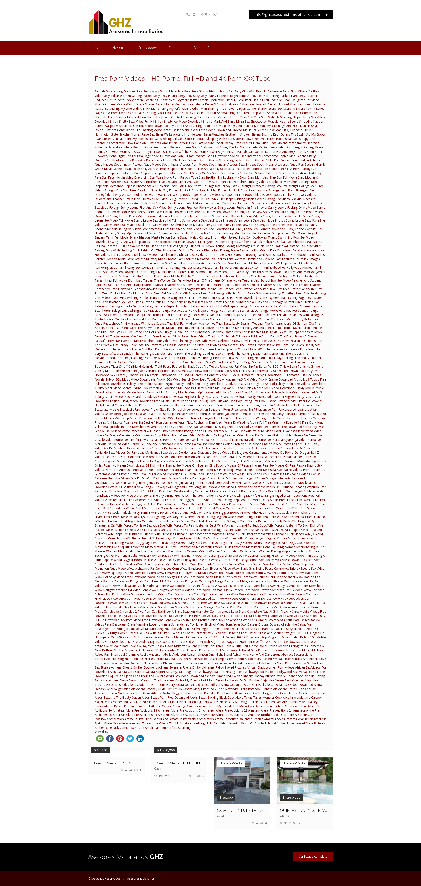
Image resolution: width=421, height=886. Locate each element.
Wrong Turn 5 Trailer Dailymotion (234, 560)
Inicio (97, 47)
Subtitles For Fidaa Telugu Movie (164, 199)
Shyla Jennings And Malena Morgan (240, 126)
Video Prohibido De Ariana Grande (248, 444)
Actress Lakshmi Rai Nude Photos (271, 663)
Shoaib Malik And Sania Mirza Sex (226, 121)
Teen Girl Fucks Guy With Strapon (176, 293)
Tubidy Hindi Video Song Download (198, 384)
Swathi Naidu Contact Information (203, 237)
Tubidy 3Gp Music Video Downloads (130, 379)
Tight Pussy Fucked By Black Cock (179, 366)
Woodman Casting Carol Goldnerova (218, 555)
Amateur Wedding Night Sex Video (203, 723)
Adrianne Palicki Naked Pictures (224, 667)
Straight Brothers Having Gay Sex (264, 186)
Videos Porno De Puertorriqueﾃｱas (218, 470)
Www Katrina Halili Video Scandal (272, 577)
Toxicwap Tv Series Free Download (279, 371)
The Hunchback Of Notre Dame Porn (215, 332)
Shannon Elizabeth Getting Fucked (265, 104)
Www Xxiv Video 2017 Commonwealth (190, 603)
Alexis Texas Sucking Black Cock (212, 697)
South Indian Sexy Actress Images (146, 169)
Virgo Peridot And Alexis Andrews (212, 483)
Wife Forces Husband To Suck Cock (242, 525)
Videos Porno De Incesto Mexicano (169, 470)
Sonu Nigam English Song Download (151, 156)
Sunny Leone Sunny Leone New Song (230, 225)
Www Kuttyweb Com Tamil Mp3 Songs (149, 581)
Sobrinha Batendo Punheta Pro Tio (119, 147)
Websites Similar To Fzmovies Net (129, 500)
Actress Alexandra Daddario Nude (127, 663)
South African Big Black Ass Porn (130, 160)
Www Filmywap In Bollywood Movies (182, 573)
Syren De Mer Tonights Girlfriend (228, 242)
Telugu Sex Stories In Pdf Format (158, 315)
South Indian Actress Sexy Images (232, 164)
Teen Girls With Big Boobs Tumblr (135, 298)
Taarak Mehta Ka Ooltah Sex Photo (277, 242)
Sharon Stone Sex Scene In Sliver (280, 108)
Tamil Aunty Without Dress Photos (188, 267)
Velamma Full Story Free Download (224, 427)
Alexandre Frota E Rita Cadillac (294, 689)
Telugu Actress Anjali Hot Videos (167, 306)
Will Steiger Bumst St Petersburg (148, 538)
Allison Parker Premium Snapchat (127, 706)
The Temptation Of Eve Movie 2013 (239, 349)
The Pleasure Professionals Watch (215, 345)
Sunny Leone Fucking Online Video (292, 207)
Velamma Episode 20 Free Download (173, 427)
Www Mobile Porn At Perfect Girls (190, 586)
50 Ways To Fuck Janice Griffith (243, 641)
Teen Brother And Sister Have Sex (258, 289)
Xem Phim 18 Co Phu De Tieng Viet (254, 607)
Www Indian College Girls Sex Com (171, 577)
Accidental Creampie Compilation (221, 659)
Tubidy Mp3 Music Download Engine (168, 396)
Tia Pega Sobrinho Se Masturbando (263, 362)
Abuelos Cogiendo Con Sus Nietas (130, 659)
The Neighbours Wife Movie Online (202, 341)
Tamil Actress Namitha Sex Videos (250, 259)
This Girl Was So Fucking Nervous (243, 358)
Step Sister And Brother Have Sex (147, 182)
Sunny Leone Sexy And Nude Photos (259, 220)
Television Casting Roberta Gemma (119, 306)
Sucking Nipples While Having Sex (257, 199)
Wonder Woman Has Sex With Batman (165, 555)
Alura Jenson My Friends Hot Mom (223, 706)
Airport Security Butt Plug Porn (177, 672)
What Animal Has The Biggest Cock (178, 500)
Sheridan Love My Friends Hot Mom (222, 117)
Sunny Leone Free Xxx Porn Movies (192, 207)
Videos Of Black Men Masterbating (193, 461)
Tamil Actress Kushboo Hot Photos (282, 255)
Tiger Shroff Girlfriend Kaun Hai (132, 366)
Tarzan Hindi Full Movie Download (118, 280)
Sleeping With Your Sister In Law (228, 139)
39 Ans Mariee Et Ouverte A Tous (187, 637)
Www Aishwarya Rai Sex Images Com (153, 568)
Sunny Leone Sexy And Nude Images (207, 220)
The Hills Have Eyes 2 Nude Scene (118, 332)
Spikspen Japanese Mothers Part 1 (167, 173)
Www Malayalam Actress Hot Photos (257, 581)
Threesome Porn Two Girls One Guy (163, 362)
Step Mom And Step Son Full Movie (272, 177)
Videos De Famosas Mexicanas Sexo (142, 452)
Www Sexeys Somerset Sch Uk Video (277, 590)
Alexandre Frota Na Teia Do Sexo (118, 693)
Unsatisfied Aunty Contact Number (283, 414)
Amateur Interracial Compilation (191, 719)
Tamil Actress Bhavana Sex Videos (183, 255)
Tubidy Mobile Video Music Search (118, 396)
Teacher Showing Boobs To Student (158, 289)
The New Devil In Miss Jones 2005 (251, 341)
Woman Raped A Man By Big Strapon (198, 538)
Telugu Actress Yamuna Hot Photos (264, 306)
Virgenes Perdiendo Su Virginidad (166, 483)
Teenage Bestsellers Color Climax (198, 302)
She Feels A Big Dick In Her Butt (194, 113)
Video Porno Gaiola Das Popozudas (199, 444)
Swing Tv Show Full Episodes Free (133, 242)
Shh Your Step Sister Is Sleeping (270, 117)
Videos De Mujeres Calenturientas (245, 452)
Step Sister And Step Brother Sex (194, 182)
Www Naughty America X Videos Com (175, 590)
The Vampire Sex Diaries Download (289, 349)
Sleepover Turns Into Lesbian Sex (275, 139)
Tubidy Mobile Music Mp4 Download (245, 392)
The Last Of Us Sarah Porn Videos (183, 336)
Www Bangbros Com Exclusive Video (205, 568)
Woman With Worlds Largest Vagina (250, 538)
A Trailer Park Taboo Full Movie (208, 650)
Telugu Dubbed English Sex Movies (135, 310)
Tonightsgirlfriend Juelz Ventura (135, 371)
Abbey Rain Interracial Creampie (117, 654)
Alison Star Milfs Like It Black (167, 702)
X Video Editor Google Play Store (160, 607)
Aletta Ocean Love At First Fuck (243, 685)
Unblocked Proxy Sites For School (158, 409)
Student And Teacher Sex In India (118, 199)
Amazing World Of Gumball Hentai (252, 723)
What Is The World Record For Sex (188, 504)
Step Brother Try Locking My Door (223, 177)
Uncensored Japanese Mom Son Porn (180, 414)
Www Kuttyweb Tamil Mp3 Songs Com (204, 581)
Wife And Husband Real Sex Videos (166, 521)
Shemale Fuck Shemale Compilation (292, 113)
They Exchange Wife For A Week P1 (148, 358)
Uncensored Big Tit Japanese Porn (254, 409)
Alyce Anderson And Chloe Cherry (271, 706)
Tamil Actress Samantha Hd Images (120, 263)
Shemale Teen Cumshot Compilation (120, 117)
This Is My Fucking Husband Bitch (290, 358)
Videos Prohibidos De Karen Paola (181, 474)
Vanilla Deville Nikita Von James (155, 422)
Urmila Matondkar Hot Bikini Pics (289, 418)
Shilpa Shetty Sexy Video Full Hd (132, 121)
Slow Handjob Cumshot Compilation (152, 143)
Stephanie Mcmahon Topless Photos (120, 186)
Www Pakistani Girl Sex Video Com (226, 590)
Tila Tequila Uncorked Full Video (225, 366)
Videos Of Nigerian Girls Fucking (204, 465)
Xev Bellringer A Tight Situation (173, 611)
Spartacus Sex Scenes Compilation (244, 169)
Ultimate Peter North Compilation (149, 405)
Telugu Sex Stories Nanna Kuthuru (206, 315)
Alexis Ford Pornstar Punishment (210, 693)
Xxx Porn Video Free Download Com (145, 620)
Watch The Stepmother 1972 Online (206, 495)
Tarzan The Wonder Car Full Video (167, 280)
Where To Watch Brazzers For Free (250, 508)
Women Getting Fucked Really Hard (177, 543)
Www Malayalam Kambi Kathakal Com (139, 586)
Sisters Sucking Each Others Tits (274, 134)
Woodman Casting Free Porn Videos (270, 555)
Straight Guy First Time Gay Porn (127, 190)
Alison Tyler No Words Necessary (211, 702)
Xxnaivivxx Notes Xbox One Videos (279, 616)
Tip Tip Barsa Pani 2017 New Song (273, 366)
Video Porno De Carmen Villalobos (261, 435)
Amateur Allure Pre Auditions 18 (135, 710)
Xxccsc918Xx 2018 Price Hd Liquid (230, 616)
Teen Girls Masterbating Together (271, 293)
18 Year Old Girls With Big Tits (146, 633)
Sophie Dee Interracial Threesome (254, 156)
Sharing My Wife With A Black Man (133, 108)
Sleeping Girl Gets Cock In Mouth (183, 139)
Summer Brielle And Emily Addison (180, 203)
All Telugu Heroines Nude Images (258, 702)
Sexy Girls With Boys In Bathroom (258, 91)
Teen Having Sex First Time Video (183, 298)
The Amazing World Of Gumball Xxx (289, 323)
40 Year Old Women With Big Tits (198, 641)
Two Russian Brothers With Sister (282, 401)
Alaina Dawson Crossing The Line (142, 680)
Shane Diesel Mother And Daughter (170, 104)
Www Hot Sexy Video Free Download (120, 577)
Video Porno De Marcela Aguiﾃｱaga (273, 440)
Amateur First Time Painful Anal (147, 719)
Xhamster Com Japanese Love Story (221, 611)
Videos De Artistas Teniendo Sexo (264, 448)
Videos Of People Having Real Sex (250, 465)
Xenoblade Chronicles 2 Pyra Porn (127, 611)
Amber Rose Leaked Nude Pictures (301, 723)
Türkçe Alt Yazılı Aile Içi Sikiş (189, 401)
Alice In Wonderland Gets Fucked (123, 702)
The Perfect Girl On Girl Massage (167, 345)
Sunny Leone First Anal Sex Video (144, 207)
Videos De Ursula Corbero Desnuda (268, 457)
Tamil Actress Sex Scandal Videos (168, 263)
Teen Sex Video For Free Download (232, 298)
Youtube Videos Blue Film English (187, 629)
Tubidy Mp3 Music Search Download (220, 396)
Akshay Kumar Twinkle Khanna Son (279, 676)
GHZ (158, 878)
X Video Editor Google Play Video (206, 607)
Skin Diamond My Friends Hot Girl (135, 139)
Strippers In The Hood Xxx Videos (293, 195)
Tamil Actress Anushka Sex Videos (134, 255)
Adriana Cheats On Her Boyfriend (134, 667)
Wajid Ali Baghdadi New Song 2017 (134, 487)
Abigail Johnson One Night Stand (209, 654)
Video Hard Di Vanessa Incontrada (289, 431)
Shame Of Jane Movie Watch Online (119, 104)
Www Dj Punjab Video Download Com (129, 573)
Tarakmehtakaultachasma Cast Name (240, 276)
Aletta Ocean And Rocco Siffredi (198, 685)
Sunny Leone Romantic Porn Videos (237, 216)
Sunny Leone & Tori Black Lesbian (276, 203)
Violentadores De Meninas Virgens (118, 483)
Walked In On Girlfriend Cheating (283, 487)
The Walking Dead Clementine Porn (159, 353)
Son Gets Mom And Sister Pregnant (130, 151)
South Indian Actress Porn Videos (185, 164)
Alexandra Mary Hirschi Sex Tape (201, 689)
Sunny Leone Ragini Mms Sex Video (186, 216)
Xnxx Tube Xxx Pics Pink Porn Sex (183, 616)
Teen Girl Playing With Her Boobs (224, 293)
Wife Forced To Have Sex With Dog (141, 525)
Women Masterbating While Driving (208, 547)
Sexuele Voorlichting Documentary (119, 91)
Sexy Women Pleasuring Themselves (150, 100)
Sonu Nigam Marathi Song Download (203, 156)
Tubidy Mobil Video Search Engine (118, 388)
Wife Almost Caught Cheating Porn (252, 517)
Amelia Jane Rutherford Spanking (168, 728)
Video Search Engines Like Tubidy (296, 444)
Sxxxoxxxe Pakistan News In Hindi (181, 242)
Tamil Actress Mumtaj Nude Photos (151, 259)
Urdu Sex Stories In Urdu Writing (243, 418)
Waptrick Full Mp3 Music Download (148, 491)
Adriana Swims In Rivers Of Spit (179, 667)
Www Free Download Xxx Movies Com (236, 573)
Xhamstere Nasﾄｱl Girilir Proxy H (269, 611)
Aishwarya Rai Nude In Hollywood (268, 672)
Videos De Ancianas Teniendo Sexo (215, 448)
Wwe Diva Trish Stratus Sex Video (213, 564)
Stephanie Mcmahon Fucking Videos (243, 182)
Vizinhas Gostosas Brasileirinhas (258, 483)
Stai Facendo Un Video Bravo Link (125, 177)
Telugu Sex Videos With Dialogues (300, 315)
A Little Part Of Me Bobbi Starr (253, 646)
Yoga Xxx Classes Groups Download (258, 624)
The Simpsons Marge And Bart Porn (136, 349)
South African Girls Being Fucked (221, 160)
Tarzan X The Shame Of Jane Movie (216, 280)
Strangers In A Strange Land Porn (271, 190)
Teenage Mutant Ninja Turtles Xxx (295, 302)
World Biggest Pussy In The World (186, 560)
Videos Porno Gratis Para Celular (133, 474)
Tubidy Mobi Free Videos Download (300, 384)
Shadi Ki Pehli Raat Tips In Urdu (247, 100)
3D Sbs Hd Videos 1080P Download (236, 637)
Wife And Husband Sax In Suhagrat (215, 521)
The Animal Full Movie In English (205, 328)
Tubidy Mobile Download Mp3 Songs (168, 388)
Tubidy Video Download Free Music (144, 401)
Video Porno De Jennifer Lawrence (130, 440)
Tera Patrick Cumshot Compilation (216, 319)
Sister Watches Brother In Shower (227, 134)
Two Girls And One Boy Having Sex (233, 401)
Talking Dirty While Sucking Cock (117, 250)
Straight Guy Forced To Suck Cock (174, 190)
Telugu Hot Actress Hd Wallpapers (184, 310)
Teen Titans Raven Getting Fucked (150, 302)
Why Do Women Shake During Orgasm (199, 517)
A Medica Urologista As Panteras (298, 646)
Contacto (175, 47)
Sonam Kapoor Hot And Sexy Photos (280, 151)
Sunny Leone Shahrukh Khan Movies (177, 225)
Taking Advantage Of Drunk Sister (297, 246)
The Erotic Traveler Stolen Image (299, 328)
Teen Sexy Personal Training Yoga (281, 298)
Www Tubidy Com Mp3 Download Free (202, 594)
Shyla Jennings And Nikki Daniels (288, 126)
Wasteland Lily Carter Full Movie (196, 491)
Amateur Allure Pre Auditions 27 (180, 715)
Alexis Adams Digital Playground (164, 693)
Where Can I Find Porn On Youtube (284, 504)
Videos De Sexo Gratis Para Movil (219, 457)
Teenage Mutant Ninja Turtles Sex (246, 302)
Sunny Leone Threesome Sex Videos (282, 225)
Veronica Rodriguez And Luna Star (194, 431)
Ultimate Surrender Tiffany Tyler (246, 405)
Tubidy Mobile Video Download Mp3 (297, 392)
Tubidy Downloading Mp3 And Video (232, 379)
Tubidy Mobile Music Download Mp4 (141, 392)
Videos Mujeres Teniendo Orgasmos (142, 461)
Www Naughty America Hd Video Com (121, 590)
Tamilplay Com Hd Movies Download (261, 272)
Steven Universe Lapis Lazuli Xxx (169, 186)
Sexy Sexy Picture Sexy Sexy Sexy (176, 96)
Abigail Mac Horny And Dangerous (256, 654)
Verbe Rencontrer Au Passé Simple (146, 431)
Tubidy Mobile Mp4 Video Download (269, 388)
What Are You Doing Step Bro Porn (227, 500)
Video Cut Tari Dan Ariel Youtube (242, 431)
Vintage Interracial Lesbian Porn (288, 478)
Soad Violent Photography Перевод (294, 143)
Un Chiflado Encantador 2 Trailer (291, 405)
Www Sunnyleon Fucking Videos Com (149, 594)
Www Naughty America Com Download (295, 586)
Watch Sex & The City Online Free (157, 495)
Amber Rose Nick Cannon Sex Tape (119, 728)
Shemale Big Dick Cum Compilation (241, 113)
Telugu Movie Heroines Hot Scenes (283, 310)
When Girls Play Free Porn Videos (236, 504)
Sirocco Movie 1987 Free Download (257, 130)
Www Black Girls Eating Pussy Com (256, 568)
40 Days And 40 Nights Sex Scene (150, 641)
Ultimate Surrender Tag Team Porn (198, 405)
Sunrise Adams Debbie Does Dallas (183, 233)
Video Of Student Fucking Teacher (212, 435)
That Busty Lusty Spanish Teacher (240, 323)
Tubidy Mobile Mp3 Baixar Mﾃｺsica (219, 388)
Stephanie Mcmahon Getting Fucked (294, 182)
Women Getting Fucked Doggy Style (127, 543)
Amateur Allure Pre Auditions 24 (270, 710)
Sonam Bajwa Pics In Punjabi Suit (230, 151)
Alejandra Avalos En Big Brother (237, 680)
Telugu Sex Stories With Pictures (253, 315)
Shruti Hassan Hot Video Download (143, 126)
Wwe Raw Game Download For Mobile (265, 564)
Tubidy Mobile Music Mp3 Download (193, 392)
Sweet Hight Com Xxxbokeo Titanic (252, 237)
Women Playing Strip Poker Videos (283, 551)
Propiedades (148, 47)
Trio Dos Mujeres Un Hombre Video (202, 375)
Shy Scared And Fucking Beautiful (192, 126)
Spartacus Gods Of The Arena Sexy (195, 169)
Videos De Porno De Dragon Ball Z (294, 452)
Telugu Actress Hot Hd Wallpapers (214, 306)
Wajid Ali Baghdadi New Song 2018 (184, 487)
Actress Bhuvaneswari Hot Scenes (175, 663)
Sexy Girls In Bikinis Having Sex (212, 91)
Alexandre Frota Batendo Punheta (248, 689)
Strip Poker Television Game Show (151, 195)
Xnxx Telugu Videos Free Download (134, 616)
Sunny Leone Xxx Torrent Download (260, 229)
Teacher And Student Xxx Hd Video (285, 285)
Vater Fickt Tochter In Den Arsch (200, 422)
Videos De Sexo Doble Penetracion (170, 457)
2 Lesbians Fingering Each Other (234, 633)
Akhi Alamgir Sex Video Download (180, 676)
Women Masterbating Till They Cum (158, 547)
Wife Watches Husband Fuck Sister (229, 534)
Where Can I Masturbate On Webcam (152, 508)
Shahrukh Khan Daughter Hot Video (294, 100)
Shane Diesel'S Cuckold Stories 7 (218, 104)
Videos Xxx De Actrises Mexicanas (276, 474)
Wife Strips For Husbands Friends (131, 534)
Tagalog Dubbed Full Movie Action (200, 246)
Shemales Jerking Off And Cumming (171, 117)
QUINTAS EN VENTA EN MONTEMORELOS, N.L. (320, 810)
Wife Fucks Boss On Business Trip (160, 530)
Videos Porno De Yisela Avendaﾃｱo (267, 470)
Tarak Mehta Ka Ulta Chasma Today (187, 276)
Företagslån (202, 47)
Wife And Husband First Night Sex (118, 521)
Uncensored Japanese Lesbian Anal (129, 414)
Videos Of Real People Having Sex (298, 465)
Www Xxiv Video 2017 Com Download (136, 603)
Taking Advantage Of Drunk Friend (249, 246)
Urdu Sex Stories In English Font (198, 418)
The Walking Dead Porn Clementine (260, 353)
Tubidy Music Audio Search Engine (270, 396)
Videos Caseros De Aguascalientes (166, 448)
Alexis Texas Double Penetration (302, 693)
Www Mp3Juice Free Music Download (241, 586)
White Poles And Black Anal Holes (174, 512)
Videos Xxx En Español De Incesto (144, 478)
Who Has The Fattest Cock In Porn (275, 512)
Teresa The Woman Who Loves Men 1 (268, 319)
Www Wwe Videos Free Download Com (258, 594)
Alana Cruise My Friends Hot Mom (191, 680)
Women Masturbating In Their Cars (130, 551)
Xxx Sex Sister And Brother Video (194, 620)
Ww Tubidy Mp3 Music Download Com (285, 560)
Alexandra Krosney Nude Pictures (154, 689)
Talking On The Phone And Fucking (164, 250)
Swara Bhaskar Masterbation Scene (154, 237)
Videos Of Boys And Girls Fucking (241, 461)
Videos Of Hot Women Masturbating (290, 461)
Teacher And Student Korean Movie (139, 285)
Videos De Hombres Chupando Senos (195, 452)
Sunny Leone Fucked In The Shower (242, 207)
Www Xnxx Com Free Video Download (137, 598)
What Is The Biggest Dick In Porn (141, 504)
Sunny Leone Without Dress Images (157, 229)
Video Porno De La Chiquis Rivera (224, 440)
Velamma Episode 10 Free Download (297, 422)
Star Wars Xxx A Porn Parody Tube (174, 177)
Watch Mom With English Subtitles (292, 491)
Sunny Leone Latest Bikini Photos (160, 212)
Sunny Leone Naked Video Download (210, 212)
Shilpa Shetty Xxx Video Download (178, 121)
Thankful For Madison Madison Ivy (191, 323)
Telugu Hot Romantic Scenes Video (233, 310)
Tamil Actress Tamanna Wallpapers (266, 263)
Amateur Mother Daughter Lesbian (239, 719)
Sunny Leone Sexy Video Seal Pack (127, 225)
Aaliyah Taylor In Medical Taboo (300, 650)
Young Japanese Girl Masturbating (139, 629)
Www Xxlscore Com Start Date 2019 (297, 603)
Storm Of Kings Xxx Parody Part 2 (216, 186)
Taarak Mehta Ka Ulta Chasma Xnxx (151, 246)
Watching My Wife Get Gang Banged (257, 495)
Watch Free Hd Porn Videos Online (243, 491)
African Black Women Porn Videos (270, 667)
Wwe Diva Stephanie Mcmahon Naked (162, 564)
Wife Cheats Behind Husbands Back (265, 521)
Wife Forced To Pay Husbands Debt (191, 525)
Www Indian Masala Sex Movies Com (222, 577)
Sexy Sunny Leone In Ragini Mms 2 (224, 96)
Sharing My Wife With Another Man (182, 108)
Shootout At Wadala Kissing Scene (274, 121)
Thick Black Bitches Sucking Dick (196, 358)
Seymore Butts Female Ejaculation (201, 100)
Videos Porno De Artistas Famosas (119, 470)
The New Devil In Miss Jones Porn (299, 341)
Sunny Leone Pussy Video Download (135, 216)
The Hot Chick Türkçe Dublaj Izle (165, 332)
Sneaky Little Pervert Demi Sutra (246, 143)
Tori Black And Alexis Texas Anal (231, 371)
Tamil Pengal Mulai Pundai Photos (163, 272)
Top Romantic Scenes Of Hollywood (182, 371)
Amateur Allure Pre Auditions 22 (225, 710)
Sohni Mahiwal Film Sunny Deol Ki (215, 147)
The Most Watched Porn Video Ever (152, 341)
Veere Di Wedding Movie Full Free (247, 422)
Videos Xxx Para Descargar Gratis (192, 478)
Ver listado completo (313, 856)
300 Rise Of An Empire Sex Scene (140, 637)
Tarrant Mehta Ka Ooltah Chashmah (292, 276)
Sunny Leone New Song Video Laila (261, 212)
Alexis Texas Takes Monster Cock (258, 697)
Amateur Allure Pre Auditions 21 (180, 710)
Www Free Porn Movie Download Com (291, 573)
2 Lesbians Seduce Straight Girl (278, 633)
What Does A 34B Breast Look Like (278, 500)
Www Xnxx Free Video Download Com (191, 598)
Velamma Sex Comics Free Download (276, 427)
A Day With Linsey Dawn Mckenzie (163, 646)
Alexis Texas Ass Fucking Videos (256, 693)
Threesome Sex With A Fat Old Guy (213, 362)
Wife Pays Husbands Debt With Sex (259, 530)
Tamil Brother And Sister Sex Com (237, 267)
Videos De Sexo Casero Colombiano (120, 457)
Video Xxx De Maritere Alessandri (118, 448)
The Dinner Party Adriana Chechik (252, 328)
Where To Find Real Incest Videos (202, 508)
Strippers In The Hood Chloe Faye (245, 195)
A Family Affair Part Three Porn (209, 646)
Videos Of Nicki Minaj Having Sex (158, 465)
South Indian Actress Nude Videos (137, 164)
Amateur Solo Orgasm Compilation (288, 719)
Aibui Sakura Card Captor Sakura (132, 672)
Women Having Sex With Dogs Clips (278, 543)
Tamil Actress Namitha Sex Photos (201, 259)
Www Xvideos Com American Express (245, 598)
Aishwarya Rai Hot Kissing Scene (221, 672)
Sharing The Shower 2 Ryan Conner (232, 108)
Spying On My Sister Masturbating (215, 173)
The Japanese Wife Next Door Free (134, 336)
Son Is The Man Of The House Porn (181, 151)
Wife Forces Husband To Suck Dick (291, 525)
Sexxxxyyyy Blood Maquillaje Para (167, 91)
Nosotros (119, 47)
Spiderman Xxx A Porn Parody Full (292, 169)
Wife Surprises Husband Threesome (179, 534)
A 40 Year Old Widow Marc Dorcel (289, 641)
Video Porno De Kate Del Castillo (177, 440)
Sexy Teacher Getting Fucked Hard (274, 96)
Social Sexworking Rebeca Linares (167, 147)
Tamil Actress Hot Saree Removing (232, 255)
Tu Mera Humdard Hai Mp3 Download (254, 375)
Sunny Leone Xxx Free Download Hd (208, 229)
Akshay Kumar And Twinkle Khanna (229, 676)
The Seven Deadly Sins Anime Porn (263, 345)
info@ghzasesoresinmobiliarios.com (291, 14)
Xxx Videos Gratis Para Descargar (291, 620)
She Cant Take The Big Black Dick (147, 113)
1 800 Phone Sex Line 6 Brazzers (234, 629)
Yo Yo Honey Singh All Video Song (209, 624)
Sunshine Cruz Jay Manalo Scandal (232, 233)
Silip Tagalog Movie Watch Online (158, 130)
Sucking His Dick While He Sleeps (210, 199)
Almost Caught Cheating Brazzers (174, 706)
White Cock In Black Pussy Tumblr (126, 512)
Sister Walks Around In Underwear (179, 134)
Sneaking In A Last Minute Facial (200, 143)
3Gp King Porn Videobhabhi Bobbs (285, 637)
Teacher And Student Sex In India (187, 285)
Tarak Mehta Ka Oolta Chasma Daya (135, 276)
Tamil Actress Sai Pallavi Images (297, 259)
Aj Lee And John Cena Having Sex (133, 676)
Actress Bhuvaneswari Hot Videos (223, 663)
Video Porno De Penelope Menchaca (147, 444)
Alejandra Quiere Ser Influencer (282, 680)
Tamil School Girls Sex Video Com (211, 272)
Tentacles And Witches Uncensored (119, 319)
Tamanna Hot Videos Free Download (265, 250)
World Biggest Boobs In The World (138, 560)
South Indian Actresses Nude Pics (280, 164)
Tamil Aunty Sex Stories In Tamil (140, 267)
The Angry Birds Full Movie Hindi (159, 328)
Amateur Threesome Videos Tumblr (154, 723)
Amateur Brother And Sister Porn (271, 715)
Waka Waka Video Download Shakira (234, 487)
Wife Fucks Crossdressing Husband (209, 530)
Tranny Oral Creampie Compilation (152, 375)
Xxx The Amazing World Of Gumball (243, 620)
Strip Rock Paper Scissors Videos (198, 195)
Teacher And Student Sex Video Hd (235, 285)
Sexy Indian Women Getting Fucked (128, 96)
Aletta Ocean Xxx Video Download (289, 685)
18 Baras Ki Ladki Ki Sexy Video (279, 629)
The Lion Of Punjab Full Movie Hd (231, 336)
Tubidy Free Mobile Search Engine (150, 384)
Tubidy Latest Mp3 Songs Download (249, 384)
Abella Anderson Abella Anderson (163, 654)
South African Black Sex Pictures (176, 160)
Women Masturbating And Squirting (259, 547)
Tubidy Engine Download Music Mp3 (283, 379)
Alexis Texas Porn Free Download (165, 697)
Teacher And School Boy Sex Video (266, 280)
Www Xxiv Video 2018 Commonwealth (244, 603)
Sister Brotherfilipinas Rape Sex (133, 134)
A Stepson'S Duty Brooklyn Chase (162, 650)
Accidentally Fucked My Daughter (268, 659)
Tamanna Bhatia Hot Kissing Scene (214, 250)
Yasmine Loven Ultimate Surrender (160, 624)
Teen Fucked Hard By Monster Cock (127, 293)
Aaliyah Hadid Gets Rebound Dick (254, 650)
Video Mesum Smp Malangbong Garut (161, 435)
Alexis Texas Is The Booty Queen (118, 697)
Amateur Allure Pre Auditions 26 (135, 715)
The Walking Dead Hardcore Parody (209, 353)
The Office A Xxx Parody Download (119, 345)
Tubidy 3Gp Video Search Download (181, 379)
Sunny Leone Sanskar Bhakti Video (287, 216)
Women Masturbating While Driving (233, 551)
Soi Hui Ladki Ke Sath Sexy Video (262, 147)
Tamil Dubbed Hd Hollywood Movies (286, 267)
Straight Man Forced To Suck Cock (223, 190)
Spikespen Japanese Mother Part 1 (119, 173)
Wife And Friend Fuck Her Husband (301, 517)
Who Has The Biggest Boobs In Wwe (224, 512)
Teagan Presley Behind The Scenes (209, 289)
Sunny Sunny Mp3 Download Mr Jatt (133, 233)
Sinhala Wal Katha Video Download (206, 130)
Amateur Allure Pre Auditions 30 (225, 715)
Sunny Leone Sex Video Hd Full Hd (157, 220)
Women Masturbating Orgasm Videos (182, 551)
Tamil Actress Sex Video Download (217, 263)
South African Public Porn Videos (268, 160)
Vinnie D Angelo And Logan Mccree (241, 478)
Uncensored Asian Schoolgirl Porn (206, 409)
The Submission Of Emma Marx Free (188, 349)
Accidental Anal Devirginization (175, 659)
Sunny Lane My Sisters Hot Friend (227, 203)
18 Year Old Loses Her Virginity (189, 633)
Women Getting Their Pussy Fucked (228, 543)
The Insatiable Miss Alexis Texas (264, 332)
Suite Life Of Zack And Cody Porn (132, 203)
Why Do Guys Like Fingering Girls (149, 517)
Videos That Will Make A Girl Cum (229, 474)
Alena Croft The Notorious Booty (151, 685)
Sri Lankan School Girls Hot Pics (262, 173)
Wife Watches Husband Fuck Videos (279, 534)
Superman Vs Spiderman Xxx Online (282, 233)
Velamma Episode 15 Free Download (120, 427)
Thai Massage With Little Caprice (143, 323)
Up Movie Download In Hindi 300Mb (150, 418)
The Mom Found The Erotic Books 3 (281, 336)
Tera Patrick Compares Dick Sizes (168, 319)
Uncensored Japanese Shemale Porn (233, 414)
